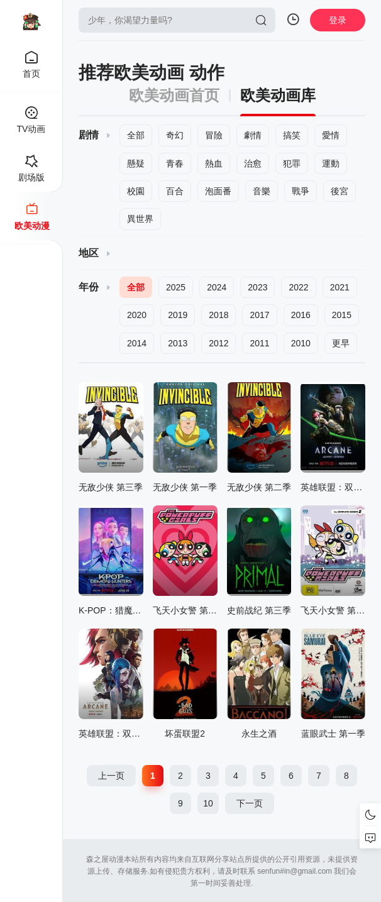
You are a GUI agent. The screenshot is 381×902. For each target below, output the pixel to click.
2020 (136, 315)
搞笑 (292, 135)
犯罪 (292, 163)
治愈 (253, 163)
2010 (301, 343)
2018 (218, 315)
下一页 (249, 803)
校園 (136, 191)
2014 (136, 343)
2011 (259, 343)
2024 (216, 287)
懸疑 (136, 163)
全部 (136, 135)
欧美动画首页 (174, 95)
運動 (331, 163)
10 (208, 803)
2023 (257, 287)
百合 (175, 191)
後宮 (339, 191)
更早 (341, 343)
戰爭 (300, 191)
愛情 (331, 135)
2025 (175, 287)
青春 (175, 163)
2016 (301, 315)
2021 (340, 287)
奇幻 (175, 135)
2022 (298, 287)
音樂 (261, 191)
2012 (218, 343)
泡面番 (218, 191)
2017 (259, 315)
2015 (341, 315)
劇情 (253, 135)
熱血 (214, 163)
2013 (177, 343)
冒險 (214, 135)
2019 (177, 315)
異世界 (140, 219)
